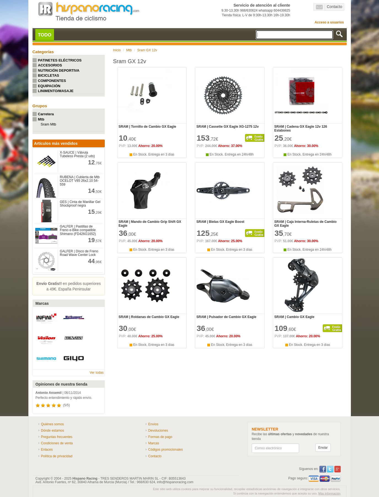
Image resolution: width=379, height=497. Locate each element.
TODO (45, 35)
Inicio (117, 50)
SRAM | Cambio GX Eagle (294, 317)
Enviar (323, 448)
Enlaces (47, 449)
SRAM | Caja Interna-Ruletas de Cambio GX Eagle (305, 224)
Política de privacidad (56, 456)
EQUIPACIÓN (49, 86)
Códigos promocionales (165, 449)
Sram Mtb (48, 124)
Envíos (153, 424)
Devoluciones (158, 430)
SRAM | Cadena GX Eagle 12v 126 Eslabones (300, 128)
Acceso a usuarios (329, 22)
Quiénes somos (52, 424)
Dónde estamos (52, 430)
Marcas (153, 443)
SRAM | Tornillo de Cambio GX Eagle (147, 127)
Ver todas (97, 373)
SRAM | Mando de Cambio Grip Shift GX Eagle (150, 224)
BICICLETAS (48, 75)
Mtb (41, 119)
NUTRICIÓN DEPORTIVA (59, 70)
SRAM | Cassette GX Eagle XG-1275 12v (227, 127)
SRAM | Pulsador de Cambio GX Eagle (226, 317)
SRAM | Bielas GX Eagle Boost (220, 222)
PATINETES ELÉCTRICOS (60, 60)
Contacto (329, 7)
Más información (329, 493)
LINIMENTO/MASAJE (56, 91)
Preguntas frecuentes (56, 437)
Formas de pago (160, 437)
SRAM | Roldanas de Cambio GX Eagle (149, 317)
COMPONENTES (52, 81)
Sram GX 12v (147, 50)
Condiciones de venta (57, 443)
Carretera (46, 114)
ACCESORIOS (50, 65)
